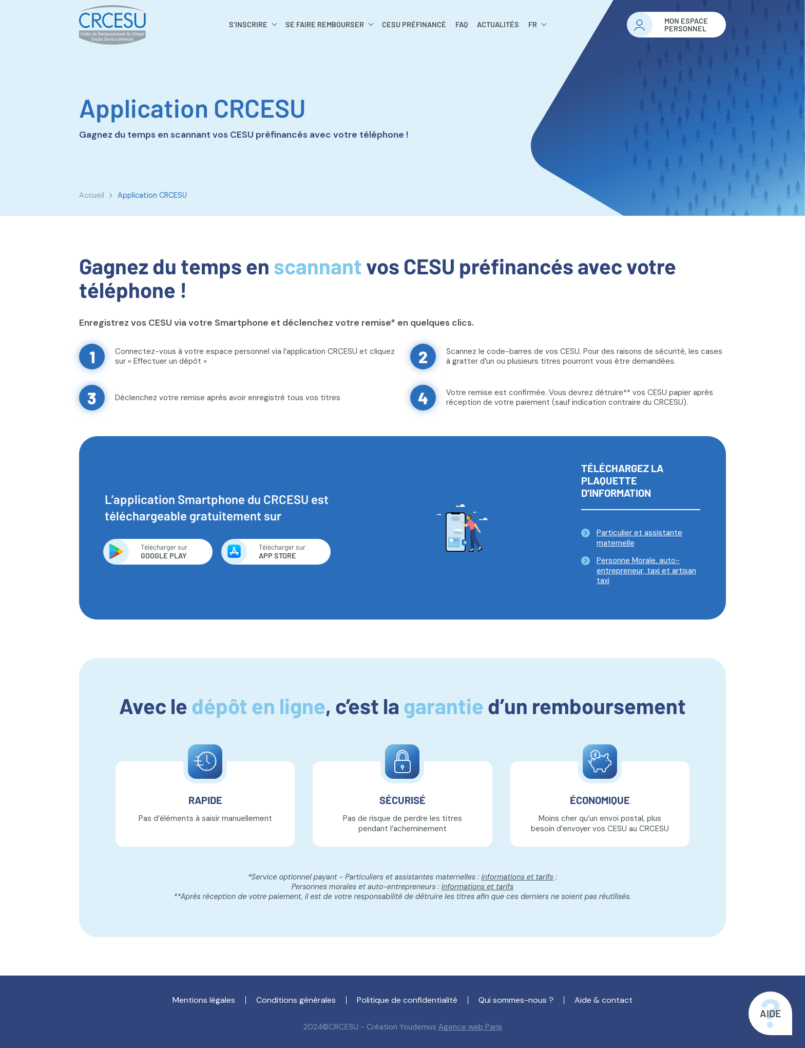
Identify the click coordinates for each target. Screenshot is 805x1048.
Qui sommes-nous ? (515, 1000)
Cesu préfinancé (414, 24)
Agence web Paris (470, 1027)
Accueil (91, 195)
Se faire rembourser (324, 24)
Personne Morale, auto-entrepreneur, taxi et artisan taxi (646, 570)
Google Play (168, 551)
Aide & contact (603, 1000)
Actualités (498, 24)
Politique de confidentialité (407, 1000)
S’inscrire (248, 24)
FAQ (461, 24)
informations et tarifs (517, 877)
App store (286, 551)
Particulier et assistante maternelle (639, 538)
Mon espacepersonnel (686, 24)
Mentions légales (203, 1000)
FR (532, 24)
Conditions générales (296, 1000)
